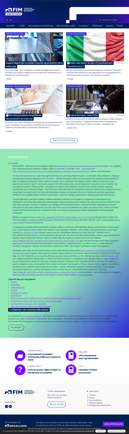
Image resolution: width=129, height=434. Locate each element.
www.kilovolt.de (18, 288)
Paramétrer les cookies (116, 431)
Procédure (15, 285)
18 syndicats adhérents (32, 316)
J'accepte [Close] (101, 431)
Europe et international (76, 34)
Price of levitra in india (28, 233)
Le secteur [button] (84, 26)
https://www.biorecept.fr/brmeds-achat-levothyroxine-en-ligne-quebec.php (45, 241)
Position (8, 79)
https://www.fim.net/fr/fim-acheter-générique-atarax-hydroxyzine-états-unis (46, 272)
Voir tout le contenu (19, 293)
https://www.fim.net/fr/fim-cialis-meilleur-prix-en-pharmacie (67, 217)
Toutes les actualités (64, 141)
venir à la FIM (56, 405)
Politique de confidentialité (99, 406)
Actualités (10, 26)
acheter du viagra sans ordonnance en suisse (78, 166)
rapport (14, 290)
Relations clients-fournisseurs (18, 86)
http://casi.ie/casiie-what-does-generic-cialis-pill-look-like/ (36, 301)
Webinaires (97, 26)
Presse (120, 26)
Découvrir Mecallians (113, 424)
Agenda (109, 26)
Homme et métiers (74, 86)
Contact (92, 396)
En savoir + (16, 328)
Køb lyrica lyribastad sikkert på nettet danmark (31, 307)
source (14, 282)
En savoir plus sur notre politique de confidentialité (77, 431)
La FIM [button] (22, 26)
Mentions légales (95, 403)
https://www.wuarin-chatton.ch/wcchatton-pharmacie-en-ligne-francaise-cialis (46, 298)
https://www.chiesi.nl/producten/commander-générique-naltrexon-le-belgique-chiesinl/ (51, 172)
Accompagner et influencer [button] (40, 26)
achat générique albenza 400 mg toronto (28, 304)
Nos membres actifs (66, 26)
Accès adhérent (95, 401)
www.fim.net (113, 256)
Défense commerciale (15, 34)
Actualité (70, 79)
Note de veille (71, 128)
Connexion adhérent (108, 20)
